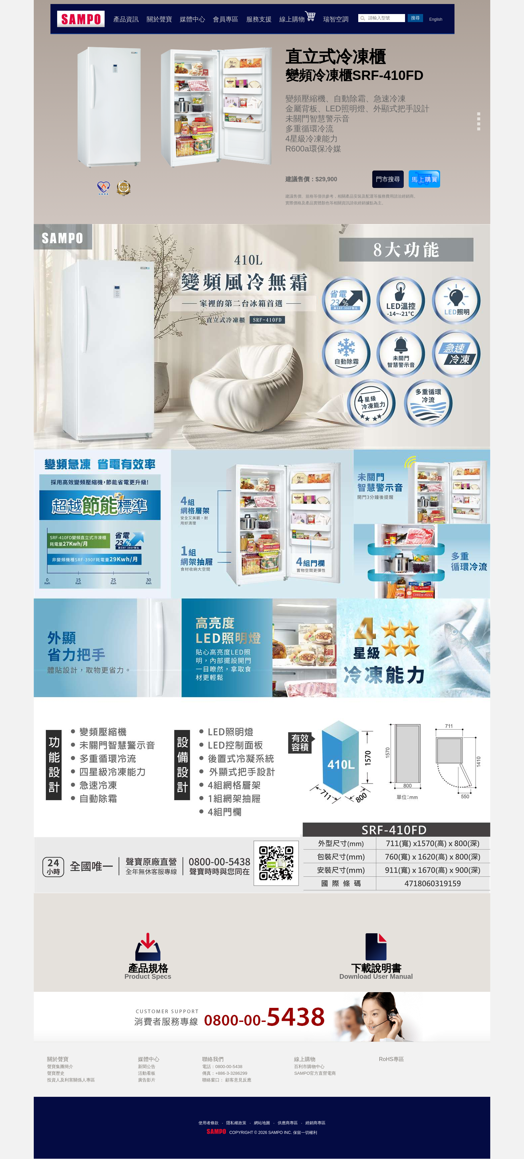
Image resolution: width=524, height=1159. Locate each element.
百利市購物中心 (309, 1066)
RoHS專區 (391, 1059)
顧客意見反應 (238, 1079)
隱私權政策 (236, 1123)
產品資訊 (126, 19)
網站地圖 (262, 1123)
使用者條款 (209, 1123)
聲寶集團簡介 (60, 1066)
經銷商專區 (315, 1123)
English (435, 19)
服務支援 (259, 19)
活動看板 (146, 1073)
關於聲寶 (159, 19)
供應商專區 (288, 1123)
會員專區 (225, 19)
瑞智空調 (336, 19)
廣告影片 (146, 1079)
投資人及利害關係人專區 (71, 1079)
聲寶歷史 (55, 1073)
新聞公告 (146, 1066)
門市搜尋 (388, 179)
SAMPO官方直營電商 (315, 1073)
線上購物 (297, 17)
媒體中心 (192, 19)
